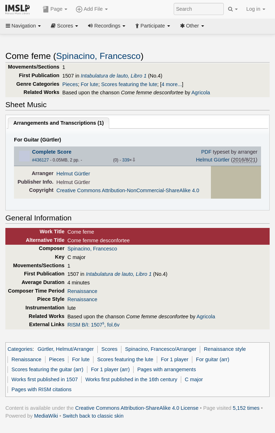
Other (192, 26)
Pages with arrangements (166, 369)
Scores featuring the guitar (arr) (47, 369)
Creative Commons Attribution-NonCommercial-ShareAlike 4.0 (128, 190)
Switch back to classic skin (93, 416)
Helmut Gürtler (213, 160)
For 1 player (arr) (110, 369)
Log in (255, 9)
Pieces (70, 84)
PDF (206, 152)
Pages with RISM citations (41, 389)
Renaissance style (225, 349)
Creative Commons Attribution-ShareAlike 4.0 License (136, 408)
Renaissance (82, 291)
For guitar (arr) (212, 359)
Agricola (200, 92)
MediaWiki (46, 416)
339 (125, 160)
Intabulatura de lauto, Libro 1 (113, 76)
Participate (152, 26)
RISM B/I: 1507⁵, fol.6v (93, 325)
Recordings (106, 26)
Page (55, 9)
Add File (91, 9)
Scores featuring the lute (129, 84)
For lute (89, 84)
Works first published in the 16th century (131, 379)
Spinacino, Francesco (98, 56)
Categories (20, 349)
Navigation (23, 26)
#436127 (40, 160)
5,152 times (246, 408)
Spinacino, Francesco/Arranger (160, 349)
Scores (64, 26)
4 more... (171, 84)
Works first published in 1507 (44, 379)
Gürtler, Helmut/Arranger (66, 349)
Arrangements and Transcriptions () (58, 123)
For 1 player (174, 359)
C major (194, 379)
